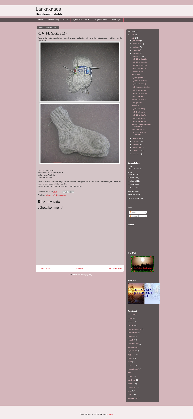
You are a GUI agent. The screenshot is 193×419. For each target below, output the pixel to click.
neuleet (63, 195)
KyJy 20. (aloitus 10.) (139, 99)
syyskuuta (136, 50)
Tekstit (133, 212)
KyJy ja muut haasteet (81, 20)
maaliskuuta (137, 148)
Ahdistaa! (135, 106)
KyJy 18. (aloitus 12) (139, 93)
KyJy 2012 (55, 195)
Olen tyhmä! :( (137, 103)
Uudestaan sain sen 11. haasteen (140, 133)
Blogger (110, 414)
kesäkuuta (136, 138)
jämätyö (131, 336)
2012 (133, 38)
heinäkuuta (137, 56)
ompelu (130, 376)
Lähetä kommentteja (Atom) (82, 275)
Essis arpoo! (136, 74)
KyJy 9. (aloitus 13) (139, 90)
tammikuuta (137, 154)
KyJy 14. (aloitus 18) (139, 65)
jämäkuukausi (133, 333)
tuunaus (131, 394)
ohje (129, 373)
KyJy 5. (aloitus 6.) (138, 118)
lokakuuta (136, 47)
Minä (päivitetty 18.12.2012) (58, 20)
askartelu (131, 314)
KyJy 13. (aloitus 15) (139, 81)
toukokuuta (137, 141)
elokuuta (136, 53)
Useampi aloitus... (138, 71)
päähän (130, 384)
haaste (130, 318)
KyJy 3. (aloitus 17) (139, 68)
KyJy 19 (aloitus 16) (139, 78)
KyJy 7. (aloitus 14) (139, 84)
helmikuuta (137, 151)
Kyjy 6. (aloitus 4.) (138, 129)
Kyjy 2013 (131, 354)
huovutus (131, 322)
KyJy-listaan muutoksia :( (141, 87)
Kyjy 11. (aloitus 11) (139, 96)
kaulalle (131, 340)
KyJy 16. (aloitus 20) (139, 59)
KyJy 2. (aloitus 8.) (138, 112)
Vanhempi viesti (115, 268)
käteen (130, 358)
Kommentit (134, 216)
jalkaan (48, 195)
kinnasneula (132, 347)
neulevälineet (133, 369)
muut (130, 362)
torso (130, 391)
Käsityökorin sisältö (100, 20)
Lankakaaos (48, 9)
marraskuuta (137, 44)
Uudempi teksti (44, 268)
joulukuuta (136, 41)
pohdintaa (131, 380)
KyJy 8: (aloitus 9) (138, 109)
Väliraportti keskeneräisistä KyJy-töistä (141, 125)
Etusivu (41, 20)
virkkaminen (132, 398)
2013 (133, 35)
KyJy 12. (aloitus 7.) (139, 115)
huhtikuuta (136, 144)
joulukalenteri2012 (134, 329)
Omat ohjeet (116, 20)
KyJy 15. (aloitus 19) (139, 62)
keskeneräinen (133, 344)
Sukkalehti (132, 387)
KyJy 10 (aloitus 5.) (139, 121)
